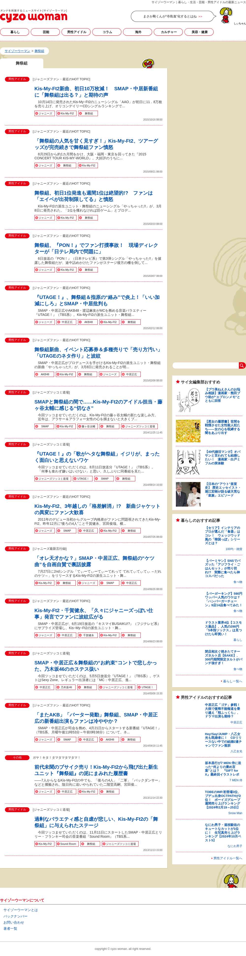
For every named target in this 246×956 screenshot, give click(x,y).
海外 (138, 32)
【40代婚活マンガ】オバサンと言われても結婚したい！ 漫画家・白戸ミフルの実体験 (222, 457)
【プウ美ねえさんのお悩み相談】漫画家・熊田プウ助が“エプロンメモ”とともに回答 (222, 395)
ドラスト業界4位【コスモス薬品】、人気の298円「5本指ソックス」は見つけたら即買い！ (223, 628)
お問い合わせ (13, 922)
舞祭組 (89, 113)
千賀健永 (88, 635)
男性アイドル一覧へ (228, 858)
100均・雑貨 (234, 549)
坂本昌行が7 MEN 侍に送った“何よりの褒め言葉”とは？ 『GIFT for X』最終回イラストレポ (223, 768)
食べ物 (237, 582)
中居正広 (67, 322)
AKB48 (88, 322)
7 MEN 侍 (236, 780)
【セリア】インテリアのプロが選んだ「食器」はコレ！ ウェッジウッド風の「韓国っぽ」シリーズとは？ (222, 535)
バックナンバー (15, 916)
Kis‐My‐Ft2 (88, 165)
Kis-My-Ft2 (67, 113)
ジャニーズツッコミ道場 (140, 426)
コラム (107, 32)
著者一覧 (10, 928)
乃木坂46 (66, 687)
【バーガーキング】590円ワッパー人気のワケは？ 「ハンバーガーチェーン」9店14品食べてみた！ (224, 599)
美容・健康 (200, 32)
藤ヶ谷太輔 (88, 426)
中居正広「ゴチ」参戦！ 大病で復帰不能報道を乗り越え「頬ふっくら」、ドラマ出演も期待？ (224, 710)
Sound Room (68, 843)
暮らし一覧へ (232, 681)
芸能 (46, 32)
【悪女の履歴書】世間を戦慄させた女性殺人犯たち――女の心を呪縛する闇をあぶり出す (222, 427)
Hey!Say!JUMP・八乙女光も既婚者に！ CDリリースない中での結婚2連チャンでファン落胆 (223, 739)
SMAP (45, 426)
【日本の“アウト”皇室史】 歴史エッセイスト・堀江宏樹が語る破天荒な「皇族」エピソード (223, 489)
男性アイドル (76, 32)
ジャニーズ (45, 113)
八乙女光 (236, 751)
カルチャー (169, 32)
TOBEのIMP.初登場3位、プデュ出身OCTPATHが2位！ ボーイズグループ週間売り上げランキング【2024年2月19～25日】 (223, 799)
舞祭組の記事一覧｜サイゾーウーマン (33, 16)
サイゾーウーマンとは (20, 910)
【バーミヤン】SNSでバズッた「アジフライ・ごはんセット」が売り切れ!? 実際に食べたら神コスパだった (222, 568)
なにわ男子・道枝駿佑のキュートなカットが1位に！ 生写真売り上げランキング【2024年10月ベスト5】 (223, 832)
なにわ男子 (235, 846)
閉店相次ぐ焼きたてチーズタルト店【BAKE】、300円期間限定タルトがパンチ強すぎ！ (223, 657)
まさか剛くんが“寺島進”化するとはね (170, 16)
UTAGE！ (83, 478)
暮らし (15, 32)
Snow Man (235, 813)
